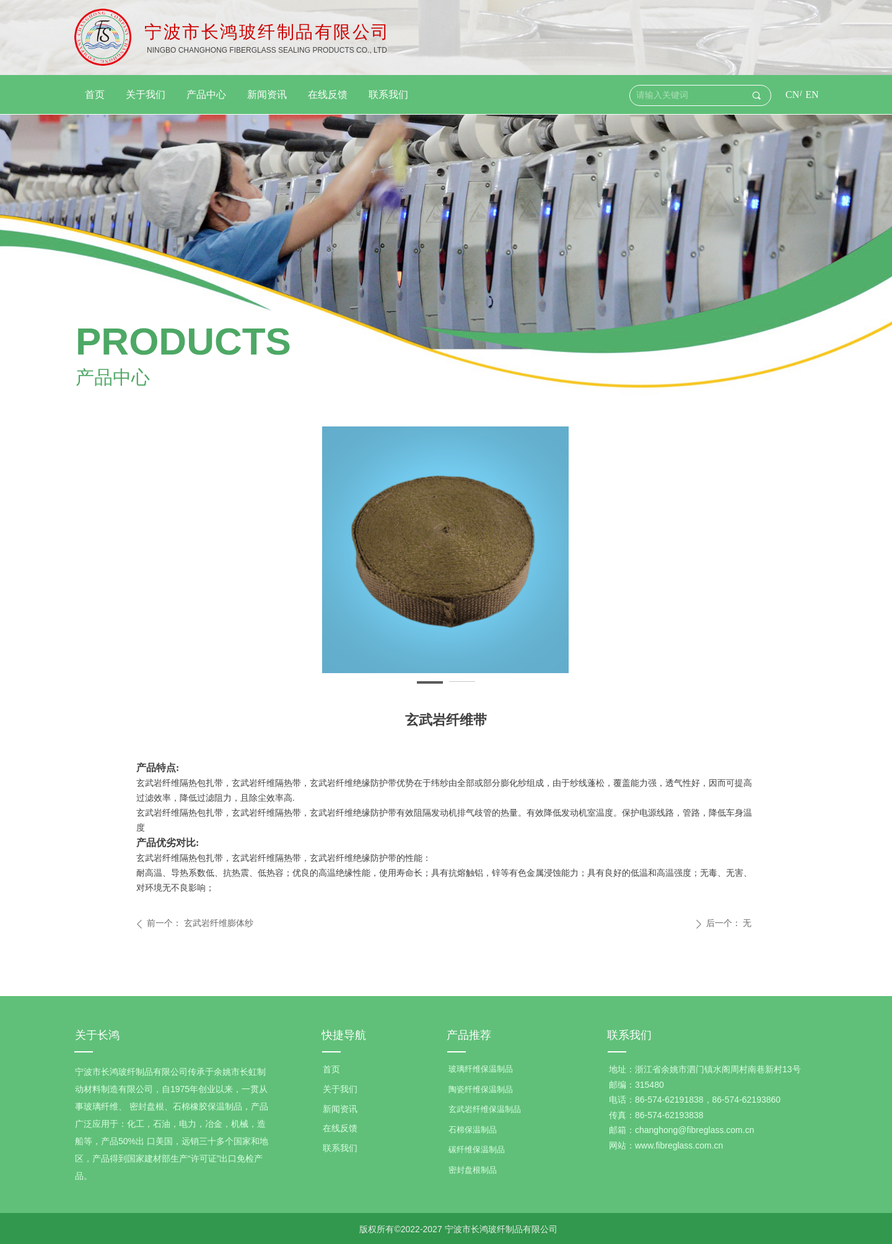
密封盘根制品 (472, 1170)
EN (811, 94)
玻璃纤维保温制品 (480, 1069)
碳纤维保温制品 (476, 1149)
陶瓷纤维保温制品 (480, 1089)
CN (792, 94)
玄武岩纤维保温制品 (484, 1109)
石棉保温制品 (472, 1129)
